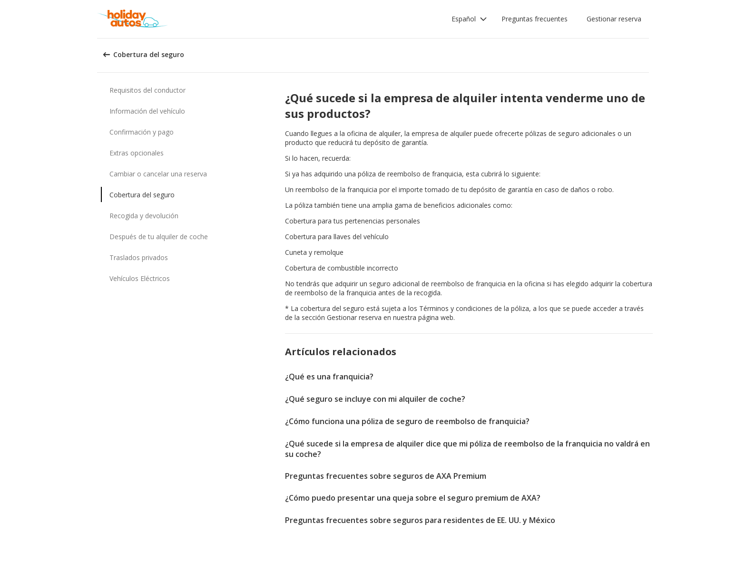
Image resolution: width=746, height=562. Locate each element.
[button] (469, 19)
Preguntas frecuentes (534, 18)
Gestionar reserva (614, 18)
